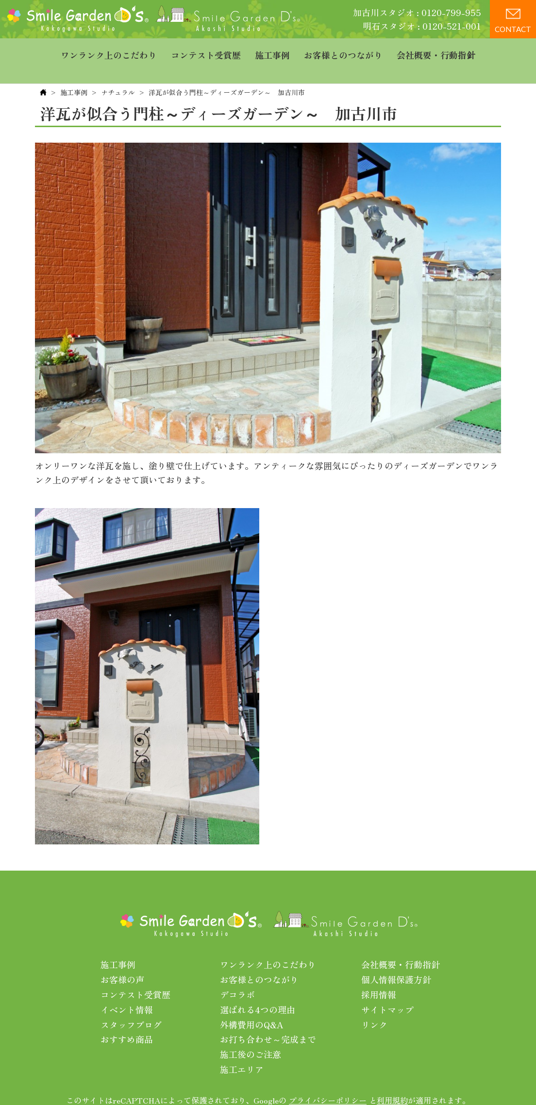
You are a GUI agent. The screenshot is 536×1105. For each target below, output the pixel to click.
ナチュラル (118, 72)
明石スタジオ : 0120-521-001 (422, 25)
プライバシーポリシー (328, 1080)
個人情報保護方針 (396, 960)
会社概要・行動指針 (436, 51)
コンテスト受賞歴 (206, 51)
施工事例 (272, 51)
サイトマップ (387, 989)
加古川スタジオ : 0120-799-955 (417, 12)
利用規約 (392, 1080)
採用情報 (378, 974)
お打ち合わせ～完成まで (268, 1019)
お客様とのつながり (343, 51)
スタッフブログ (131, 1004)
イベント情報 (126, 989)
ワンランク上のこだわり (109, 51)
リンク (374, 1004)
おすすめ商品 (126, 1019)
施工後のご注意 (250, 1034)
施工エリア (242, 1049)
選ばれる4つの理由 (257, 989)
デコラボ (237, 974)
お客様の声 (122, 960)
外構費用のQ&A (252, 1004)
